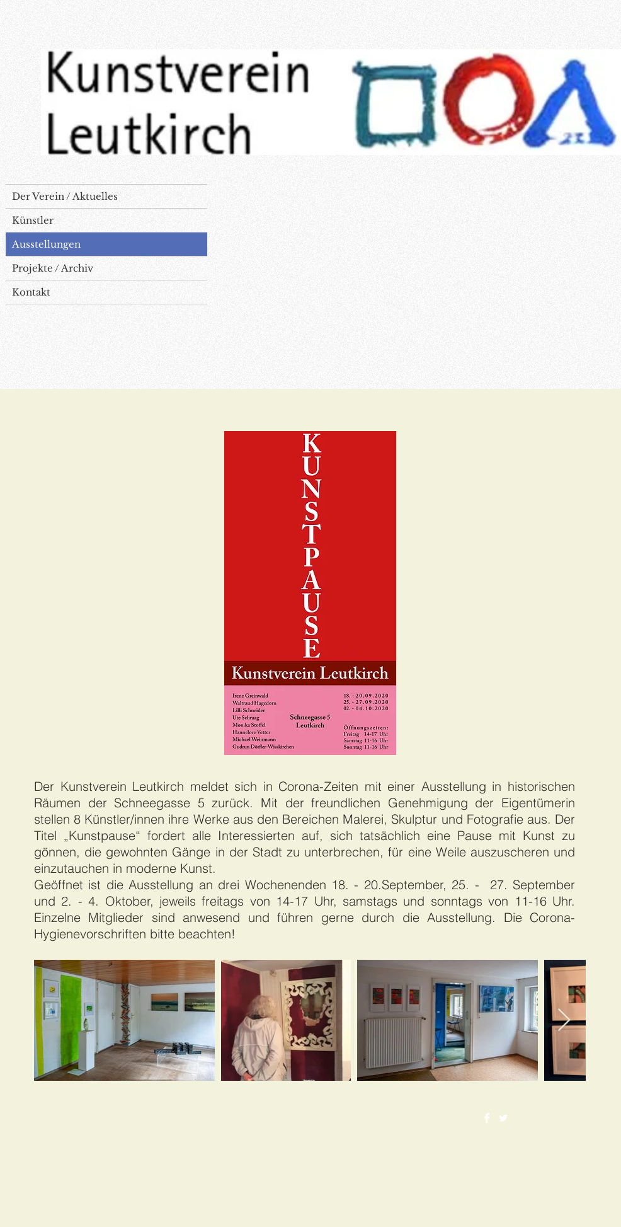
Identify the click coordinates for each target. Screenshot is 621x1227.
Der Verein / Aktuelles (65, 196)
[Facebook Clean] (487, 1118)
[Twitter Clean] (503, 1118)
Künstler (33, 220)
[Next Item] (564, 1020)
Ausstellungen (46, 244)
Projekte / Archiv (52, 268)
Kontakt (31, 292)
